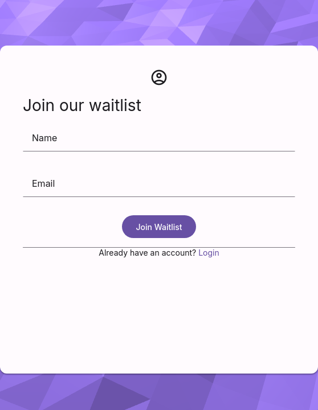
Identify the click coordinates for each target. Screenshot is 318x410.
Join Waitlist (159, 227)
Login (208, 252)
